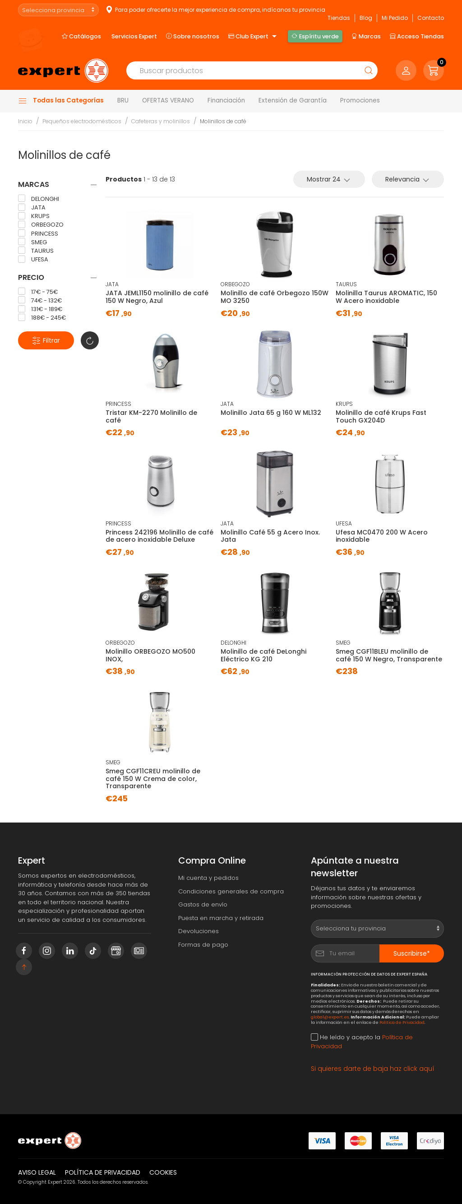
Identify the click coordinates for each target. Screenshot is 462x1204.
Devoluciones (198, 931)
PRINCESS (38, 233)
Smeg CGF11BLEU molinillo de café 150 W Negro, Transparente (389, 655)
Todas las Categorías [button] (61, 100)
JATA (32, 208)
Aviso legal (37, 1172)
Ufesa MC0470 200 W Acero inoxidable (382, 536)
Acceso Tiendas (417, 36)
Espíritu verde (314, 36)
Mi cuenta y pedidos (208, 878)
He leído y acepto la (362, 1042)
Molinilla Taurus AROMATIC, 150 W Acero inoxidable (386, 296)
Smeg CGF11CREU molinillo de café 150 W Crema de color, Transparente (153, 779)
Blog (366, 18)
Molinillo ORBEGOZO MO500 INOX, (150, 655)
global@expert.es (330, 1017)
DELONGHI (38, 199)
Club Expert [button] (253, 36)
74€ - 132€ (40, 300)
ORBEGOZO (41, 225)
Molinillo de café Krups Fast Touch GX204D (381, 416)
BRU (123, 100)
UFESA (33, 260)
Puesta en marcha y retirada (220, 918)
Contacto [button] (430, 18)
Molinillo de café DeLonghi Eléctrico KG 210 (263, 655)
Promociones (360, 100)
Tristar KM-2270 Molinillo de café (151, 416)
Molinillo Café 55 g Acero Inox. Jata (270, 536)
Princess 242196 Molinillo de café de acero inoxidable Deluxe (159, 536)
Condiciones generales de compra (231, 891)
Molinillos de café (223, 121)
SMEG (32, 242)
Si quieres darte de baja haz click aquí (372, 1068)
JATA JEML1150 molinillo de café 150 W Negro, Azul (157, 296)
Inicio (25, 121)
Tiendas (339, 18)
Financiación (226, 100)
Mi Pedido (395, 18)
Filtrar (46, 340)
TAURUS (36, 250)
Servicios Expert (134, 36)
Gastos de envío (202, 904)
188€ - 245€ (42, 318)
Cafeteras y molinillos (160, 121)
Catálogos (81, 36)
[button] (433, 70)
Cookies (163, 1172)
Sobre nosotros (192, 36)
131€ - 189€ (40, 309)
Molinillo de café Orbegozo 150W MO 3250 (274, 296)
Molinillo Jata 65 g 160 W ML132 (271, 412)
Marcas (366, 36)
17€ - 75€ (38, 292)
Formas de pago (203, 944)
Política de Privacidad (402, 1022)
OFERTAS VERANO (168, 100)
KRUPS (34, 216)
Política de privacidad (102, 1172)
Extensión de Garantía (293, 100)
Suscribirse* (411, 953)
